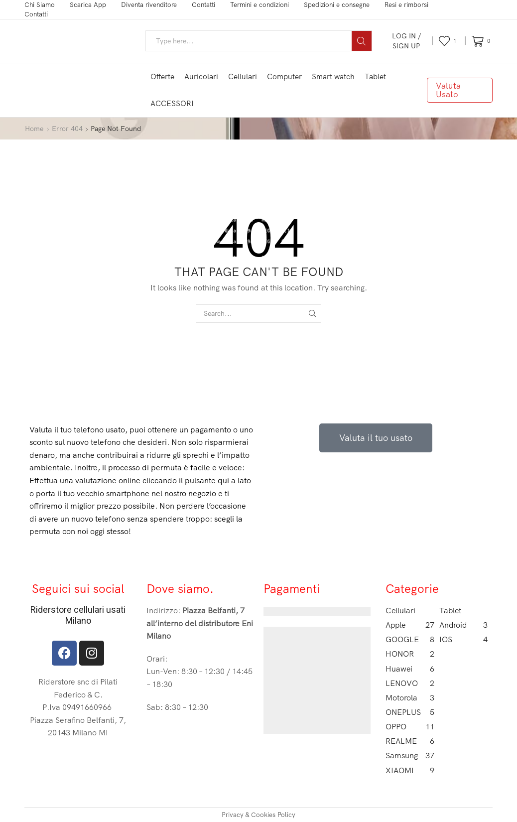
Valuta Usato (448, 89)
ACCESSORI (172, 103)
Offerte (162, 76)
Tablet (375, 76)
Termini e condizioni (259, 4)
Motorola (410, 697)
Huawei (410, 669)
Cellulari (242, 76)
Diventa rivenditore (149, 4)
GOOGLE (410, 639)
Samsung (410, 755)
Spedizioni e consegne (337, 4)
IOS (463, 639)
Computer (284, 76)
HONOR (410, 654)
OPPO (410, 726)
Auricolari (201, 76)
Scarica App (88, 4)
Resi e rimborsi (406, 4)
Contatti (203, 4)
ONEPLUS (410, 712)
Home (34, 128)
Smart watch (333, 76)
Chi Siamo (39, 4)
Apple (410, 625)
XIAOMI (410, 770)
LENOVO (410, 683)
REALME (410, 741)
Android (463, 625)
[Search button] (362, 41)
